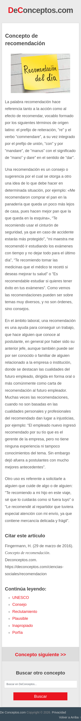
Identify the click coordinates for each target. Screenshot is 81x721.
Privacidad (59, 712)
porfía (17, 632)
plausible (20, 618)
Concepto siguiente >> (40, 654)
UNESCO (20, 597)
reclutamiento (24, 611)
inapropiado (22, 625)
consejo (19, 604)
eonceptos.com (40, 10)
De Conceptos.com (13, 712)
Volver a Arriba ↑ (70, 717)
